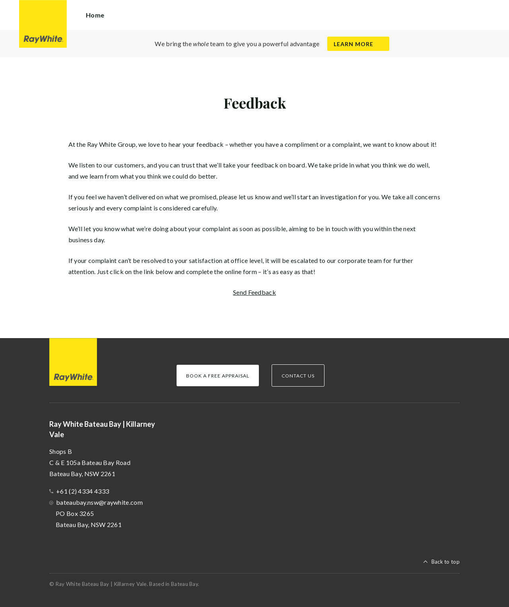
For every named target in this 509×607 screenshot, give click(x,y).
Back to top (445, 561)
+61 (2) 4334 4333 (82, 491)
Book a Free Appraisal (217, 376)
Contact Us (298, 376)
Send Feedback (254, 292)
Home (95, 15)
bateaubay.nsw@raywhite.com (99, 502)
